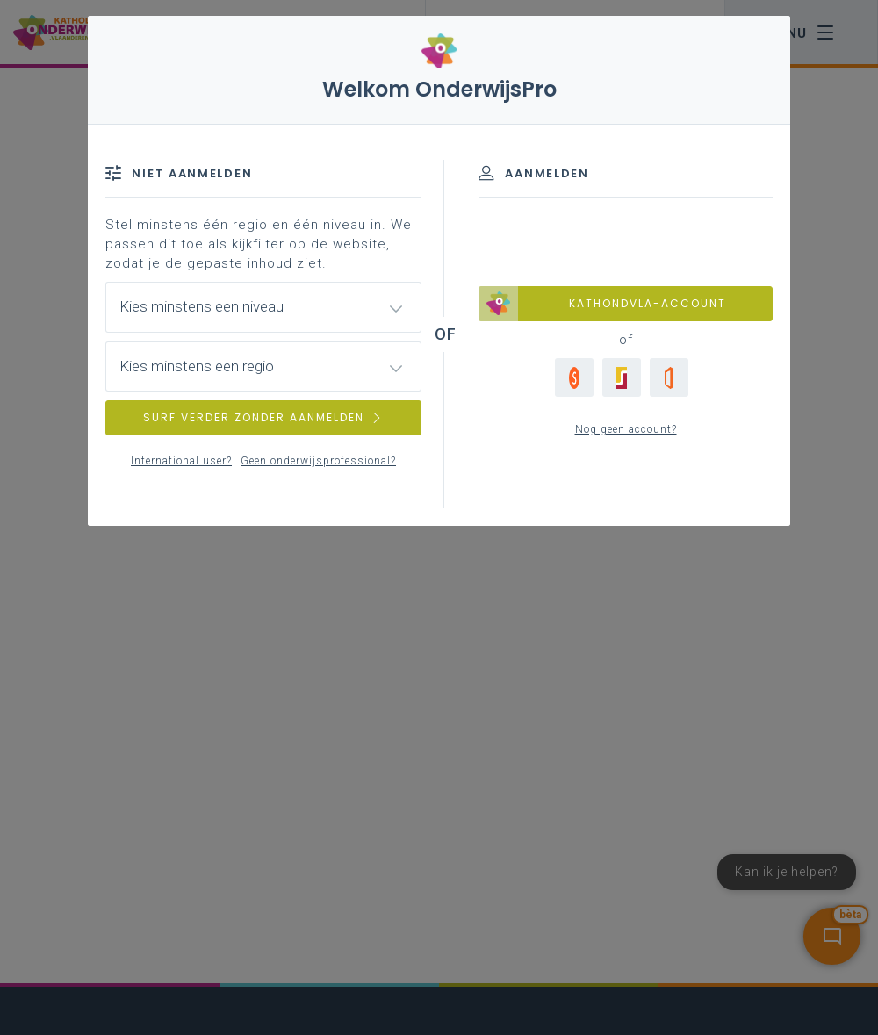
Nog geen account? (626, 429)
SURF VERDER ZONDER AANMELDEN (263, 417)
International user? (181, 461)
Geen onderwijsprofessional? (318, 461)
